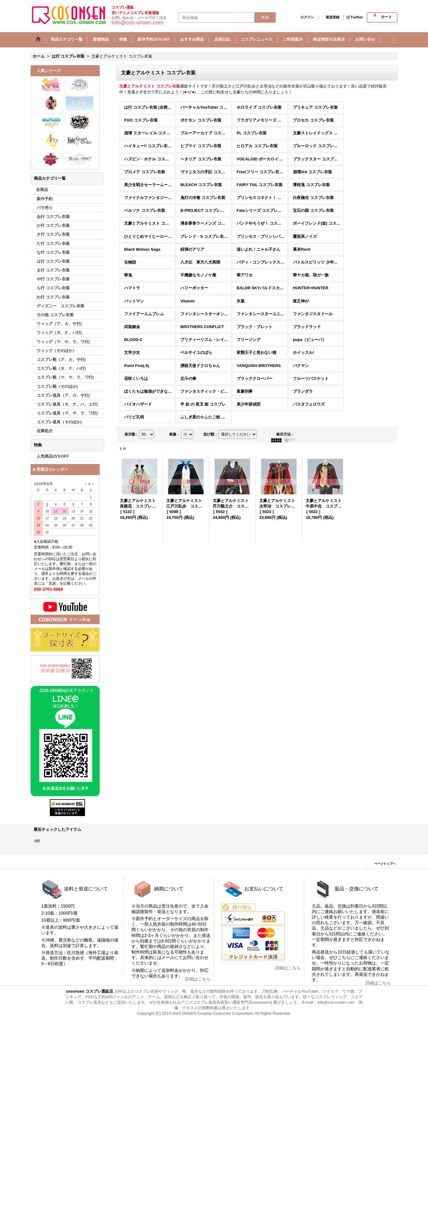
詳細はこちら (198, 978)
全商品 (42, 189)
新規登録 (332, 17)
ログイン (307, 17)
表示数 (130, 434)
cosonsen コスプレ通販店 (89, 991)
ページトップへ (385, 863)
